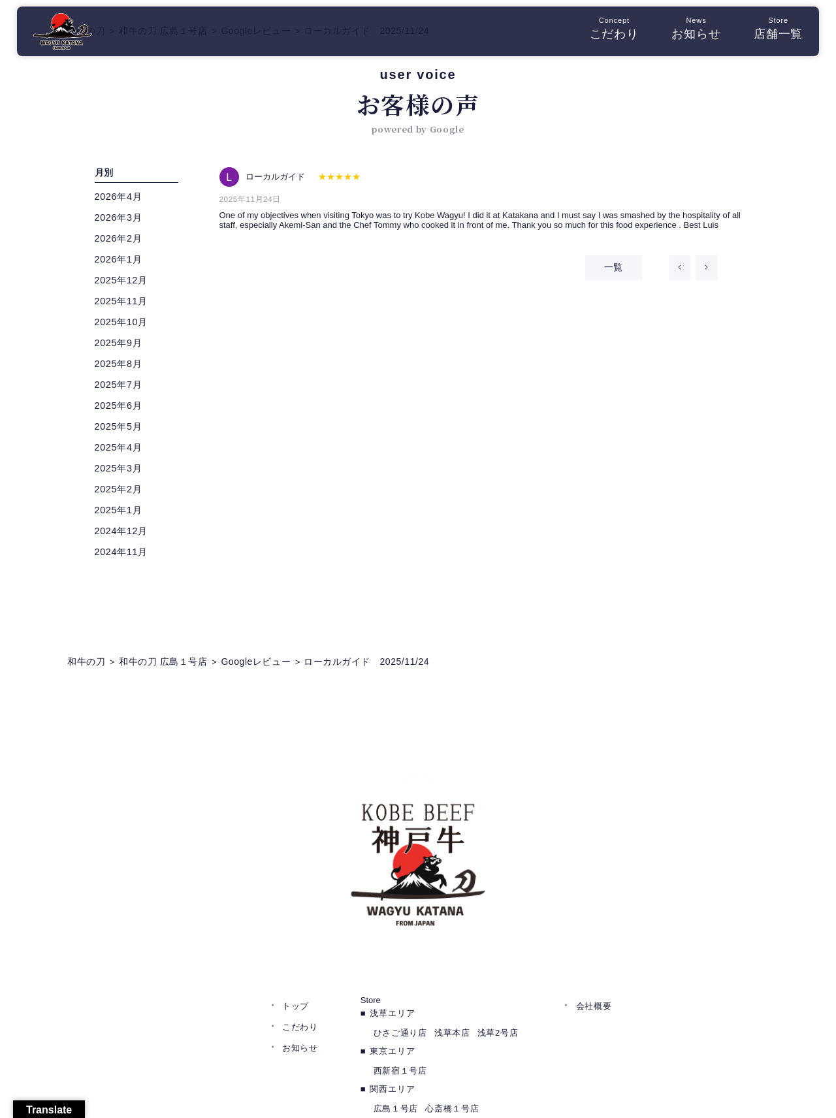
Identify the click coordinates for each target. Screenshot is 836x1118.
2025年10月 (125, 324)
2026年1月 (121, 262)
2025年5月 (121, 429)
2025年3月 (121, 471)
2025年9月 (121, 345)
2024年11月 (125, 554)
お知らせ (688, 32)
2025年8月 (121, 366)
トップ (295, 937)
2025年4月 (121, 450)
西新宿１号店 (400, 1001)
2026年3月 (121, 220)
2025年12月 (125, 283)
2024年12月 (125, 533)
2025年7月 (121, 387)
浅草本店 (452, 963)
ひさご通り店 (400, 963)
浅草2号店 (497, 963)
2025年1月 (121, 513)
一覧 (600, 274)
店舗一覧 (770, 32)
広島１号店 (396, 1039)
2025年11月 (125, 304)
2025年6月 (121, 408)
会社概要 (594, 937)
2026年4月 (121, 199)
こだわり (606, 32)
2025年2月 (121, 492)
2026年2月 (121, 241)
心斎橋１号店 (452, 1039)
